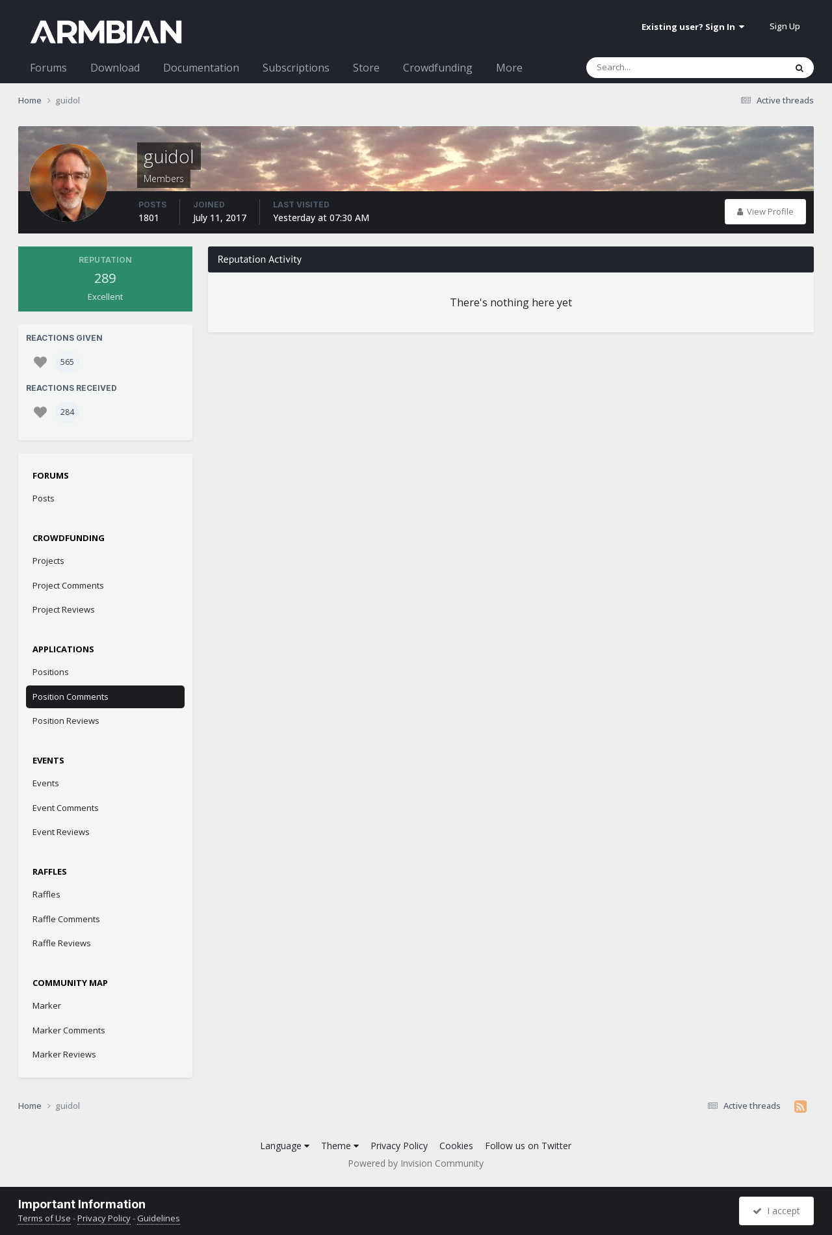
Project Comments (68, 585)
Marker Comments (68, 1030)
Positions (50, 672)
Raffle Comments (66, 919)
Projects (48, 560)
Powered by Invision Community (416, 1163)
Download (115, 67)
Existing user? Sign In (693, 27)
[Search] (652, 67)
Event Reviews (61, 832)
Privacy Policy (399, 1145)
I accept (776, 1210)
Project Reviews (63, 609)
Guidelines (158, 1218)
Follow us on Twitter (528, 1145)
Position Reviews (65, 720)
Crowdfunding (438, 67)
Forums (48, 67)
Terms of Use (44, 1218)
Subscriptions (296, 67)
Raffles (46, 894)
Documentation (201, 67)
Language (284, 1145)
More (509, 67)
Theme (340, 1145)
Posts (43, 498)
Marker (46, 1005)
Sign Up (785, 26)
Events (45, 783)
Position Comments (70, 696)
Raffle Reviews (61, 943)
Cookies (456, 1145)
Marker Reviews (64, 1054)
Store (366, 67)
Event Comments (65, 808)
